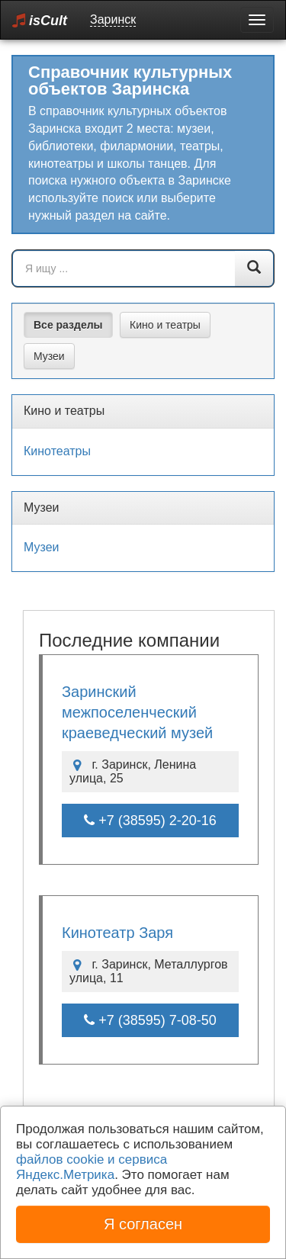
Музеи (49, 356)
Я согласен (143, 1224)
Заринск (113, 19)
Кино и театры (165, 325)
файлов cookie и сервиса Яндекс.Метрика (91, 1167)
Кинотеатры (57, 451)
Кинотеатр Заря (117, 932)
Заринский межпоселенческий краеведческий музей (137, 712)
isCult (39, 20)
